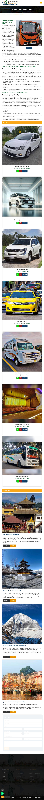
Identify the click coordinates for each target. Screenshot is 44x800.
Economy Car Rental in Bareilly (22, 166)
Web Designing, (29, 797)
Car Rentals (9, 15)
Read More (6, 545)
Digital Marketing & (35, 797)
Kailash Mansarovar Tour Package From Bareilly (14, 645)
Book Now (25, 171)
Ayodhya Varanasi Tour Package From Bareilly (14, 702)
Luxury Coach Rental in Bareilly (22, 424)
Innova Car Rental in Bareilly (22, 218)
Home (3, 15)
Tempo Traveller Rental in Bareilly (22, 373)
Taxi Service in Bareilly (22, 321)
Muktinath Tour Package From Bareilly (12, 591)
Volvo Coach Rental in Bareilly (22, 476)
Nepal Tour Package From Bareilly (11, 534)
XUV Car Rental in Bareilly (22, 269)
